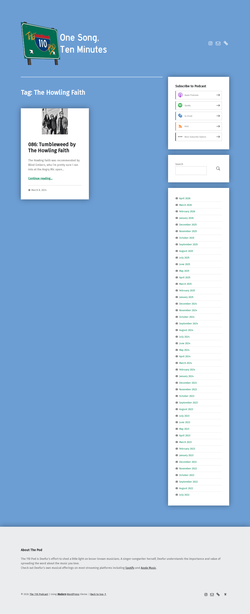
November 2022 (188, 468)
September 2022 (188, 481)
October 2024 (187, 316)
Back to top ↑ (98, 594)
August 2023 (186, 409)
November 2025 (188, 231)
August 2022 (186, 488)
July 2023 (184, 415)
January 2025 (186, 297)
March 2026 (185, 204)
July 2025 (184, 257)
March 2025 (185, 283)
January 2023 (186, 455)
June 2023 (184, 422)
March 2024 (185, 363)
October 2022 (186, 474)
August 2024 (186, 330)
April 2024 (185, 356)
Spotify (129, 567)
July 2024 (184, 336)
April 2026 (184, 198)
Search (179, 164)
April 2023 (184, 435)
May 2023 (184, 428)
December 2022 (188, 461)
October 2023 (186, 396)
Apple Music (148, 567)
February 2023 (187, 448)
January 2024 (186, 376)
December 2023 (188, 382)
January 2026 (186, 218)
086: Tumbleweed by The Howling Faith (52, 148)
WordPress (73, 594)
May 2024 (184, 349)
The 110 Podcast (39, 594)
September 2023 (188, 402)
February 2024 (187, 369)
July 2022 (184, 494)
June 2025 (184, 264)
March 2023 (185, 442)
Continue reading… (40, 178)
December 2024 (188, 303)
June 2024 (184, 343)
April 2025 (184, 277)
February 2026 (187, 211)
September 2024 (188, 323)
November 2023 (188, 389)
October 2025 (186, 237)
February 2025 (187, 290)
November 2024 (188, 310)
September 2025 (188, 244)
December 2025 (188, 224)
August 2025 (186, 251)
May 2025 (184, 270)
